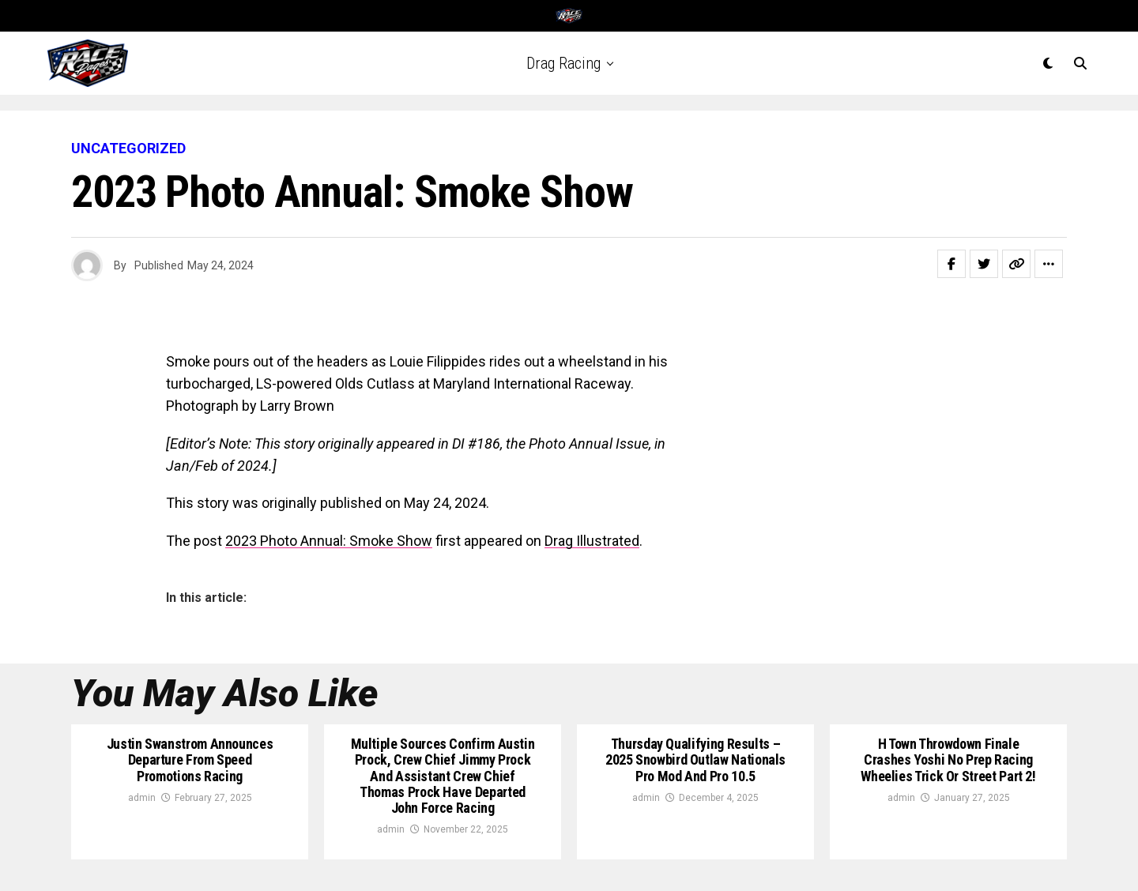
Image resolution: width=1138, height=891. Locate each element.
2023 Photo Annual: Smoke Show (328, 540)
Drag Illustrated (592, 540)
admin (142, 797)
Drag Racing (563, 63)
